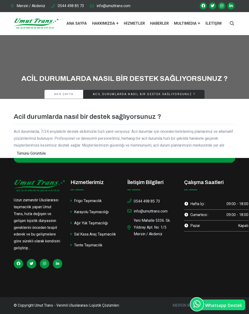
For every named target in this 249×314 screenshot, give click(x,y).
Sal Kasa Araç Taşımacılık (93, 234)
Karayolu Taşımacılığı (90, 212)
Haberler (159, 23)
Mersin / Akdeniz (31, 6)
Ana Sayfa (77, 23)
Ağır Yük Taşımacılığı (89, 223)
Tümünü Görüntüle (31, 153)
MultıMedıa (185, 23)
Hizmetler (134, 23)
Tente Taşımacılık (86, 245)
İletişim (213, 23)
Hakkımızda (103, 23)
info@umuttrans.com (113, 6)
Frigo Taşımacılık (86, 201)
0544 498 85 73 (71, 6)
